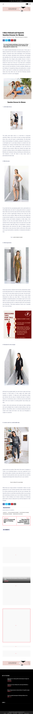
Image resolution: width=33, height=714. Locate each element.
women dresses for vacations (22, 37)
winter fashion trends (17, 237)
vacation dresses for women (24, 512)
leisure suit (5, 512)
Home (5, 713)
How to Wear (15, 713)
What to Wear (9, 713)
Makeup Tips (21, 713)
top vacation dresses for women (13, 512)
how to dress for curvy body (16, 482)
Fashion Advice (26, 713)
